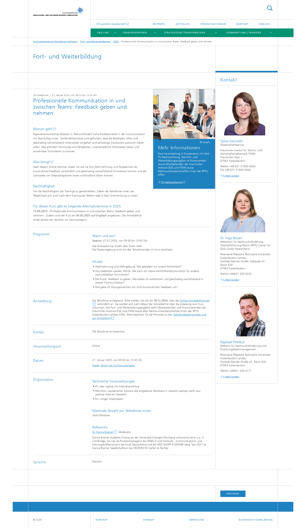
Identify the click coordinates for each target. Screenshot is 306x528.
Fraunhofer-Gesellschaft (112, 24)
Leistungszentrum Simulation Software (55, 41)
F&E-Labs (103, 32)
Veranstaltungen (213, 24)
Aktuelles (183, 24)
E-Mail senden (231, 175)
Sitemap (148, 519)
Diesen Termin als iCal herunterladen (113, 365)
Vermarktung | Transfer (243, 32)
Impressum (196, 519)
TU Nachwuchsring (171, 182)
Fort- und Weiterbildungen (95, 41)
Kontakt (242, 24)
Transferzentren (135, 32)
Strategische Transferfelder (184, 32)
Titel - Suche (270, 8)
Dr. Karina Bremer (102, 432)
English (264, 24)
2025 (116, 41)
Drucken (233, 493)
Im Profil (159, 24)
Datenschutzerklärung (256, 519)
